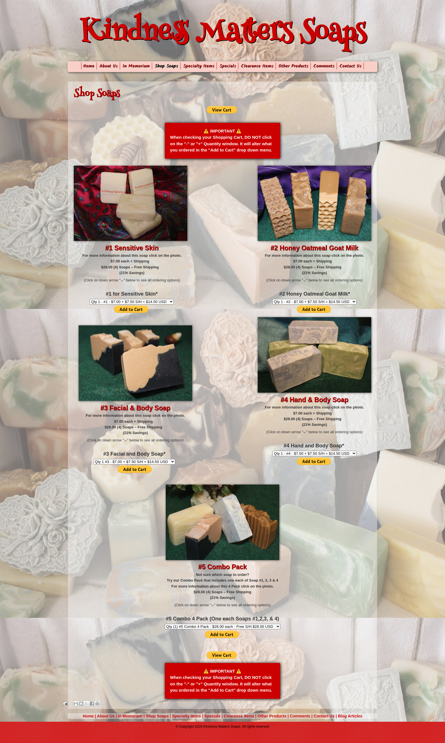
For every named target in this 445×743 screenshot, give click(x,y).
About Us (108, 66)
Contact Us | (326, 716)
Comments (323, 66)
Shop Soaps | (159, 716)
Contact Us (350, 66)
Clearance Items (257, 66)
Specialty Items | (188, 716)
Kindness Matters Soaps (222, 33)
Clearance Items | (240, 716)
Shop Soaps (166, 66)
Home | (90, 716)
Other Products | (273, 716)
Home (87, 66)
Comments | (302, 716)
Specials (227, 66)
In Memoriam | (132, 716)
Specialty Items (198, 66)
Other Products (293, 66)
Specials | (214, 716)
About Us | (107, 716)
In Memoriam (136, 66)
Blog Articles (350, 716)
